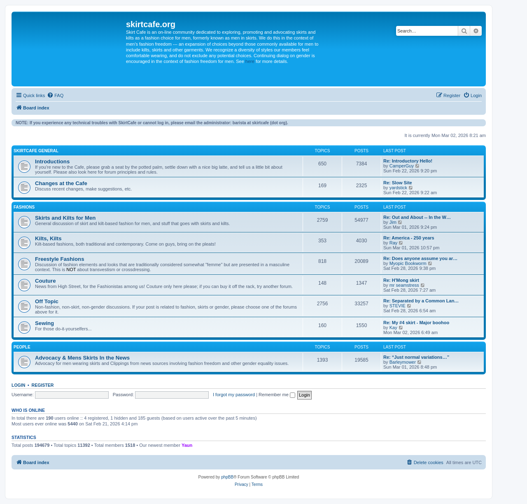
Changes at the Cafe (61, 183)
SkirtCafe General (36, 151)
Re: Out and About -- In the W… (417, 217)
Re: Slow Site (397, 182)
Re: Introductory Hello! (407, 160)
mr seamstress (404, 285)
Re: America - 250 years (408, 237)
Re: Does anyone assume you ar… (420, 258)
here (249, 61)
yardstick (398, 187)
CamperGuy (401, 165)
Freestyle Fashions (59, 259)
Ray (393, 242)
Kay (393, 327)
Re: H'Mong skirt (401, 280)
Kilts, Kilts (48, 238)
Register (43, 385)
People (22, 347)
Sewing (44, 323)
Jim (392, 222)
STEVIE (397, 305)
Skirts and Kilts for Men (65, 218)
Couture (45, 281)
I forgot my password (234, 394)
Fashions (24, 207)
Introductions (52, 161)
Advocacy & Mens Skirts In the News (82, 358)
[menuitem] (55, 95)
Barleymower (402, 362)
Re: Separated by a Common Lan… (421, 300)
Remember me (277, 394)
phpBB (227, 477)
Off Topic (46, 301)
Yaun (187, 445)
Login (18, 385)
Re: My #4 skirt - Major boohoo (416, 322)
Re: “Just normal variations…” (416, 357)
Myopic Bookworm (408, 263)
